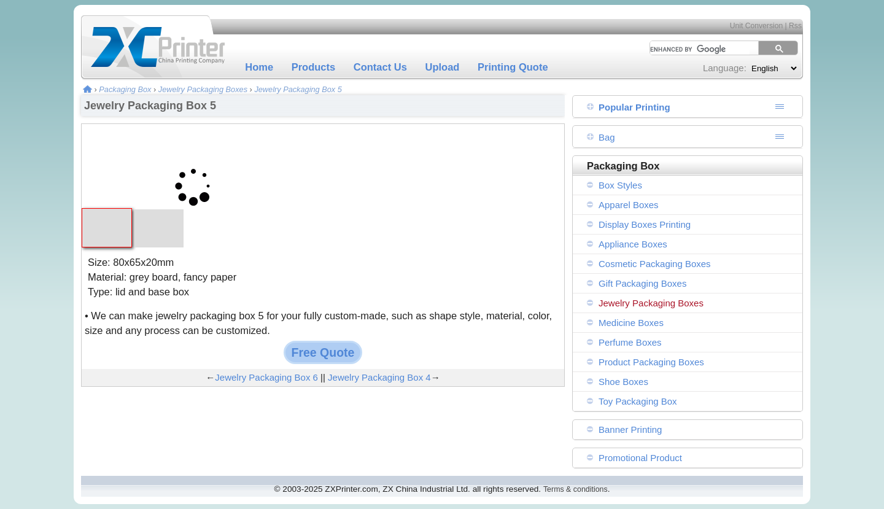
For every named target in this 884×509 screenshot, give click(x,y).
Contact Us (380, 66)
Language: (724, 68)
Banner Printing (630, 429)
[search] (695, 49)
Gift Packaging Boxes (642, 283)
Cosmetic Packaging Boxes (655, 263)
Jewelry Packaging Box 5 (297, 89)
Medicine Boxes (631, 322)
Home (259, 66)
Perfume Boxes (630, 342)
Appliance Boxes (633, 244)
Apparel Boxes (629, 205)
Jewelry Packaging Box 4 (379, 377)
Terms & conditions (575, 489)
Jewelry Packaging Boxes (202, 89)
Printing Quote (513, 66)
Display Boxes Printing (645, 224)
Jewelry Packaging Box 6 (266, 377)
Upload (442, 66)
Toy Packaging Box (638, 401)
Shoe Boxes (623, 381)
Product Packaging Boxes (651, 362)
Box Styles (620, 185)
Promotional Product (640, 458)
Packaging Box (125, 89)
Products (314, 66)
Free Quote (323, 352)
